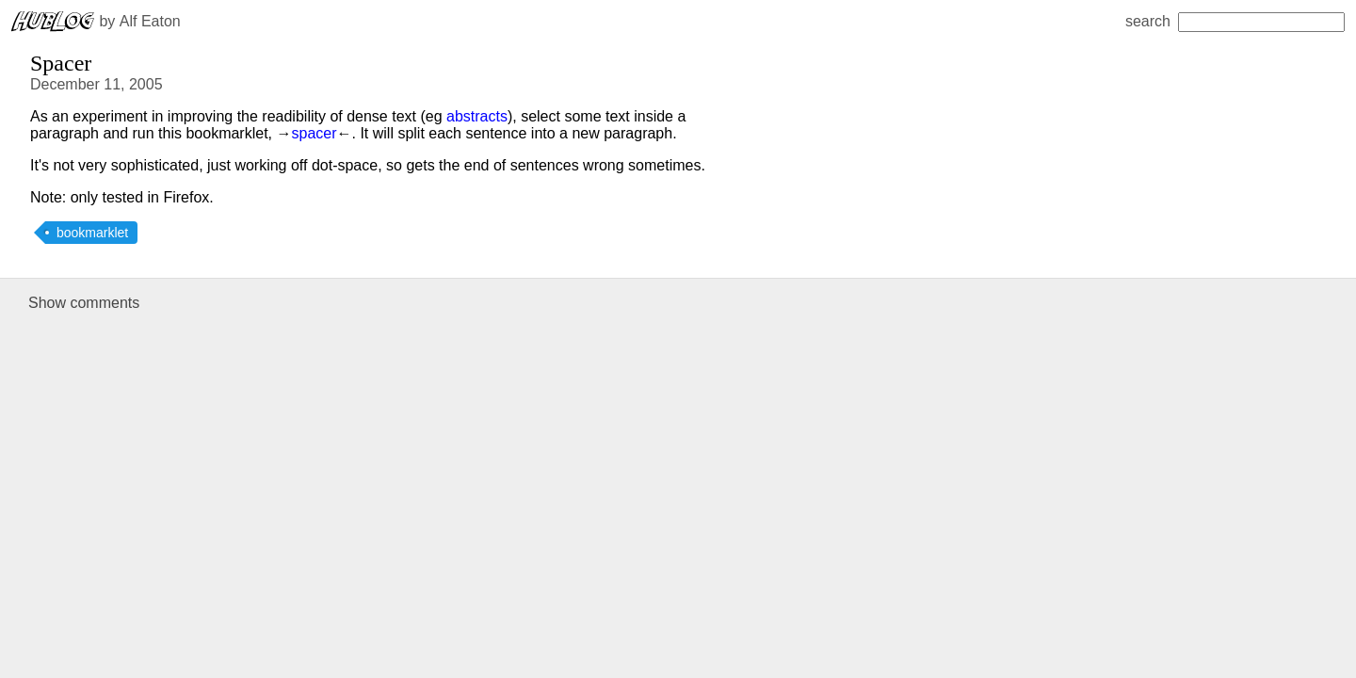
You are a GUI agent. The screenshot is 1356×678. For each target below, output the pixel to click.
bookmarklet (92, 232)
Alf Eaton (150, 21)
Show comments (83, 303)
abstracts (477, 116)
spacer (313, 133)
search (1235, 21)
